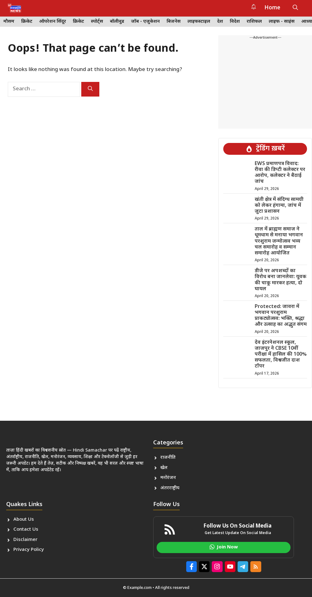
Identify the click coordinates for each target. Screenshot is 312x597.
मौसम (8, 22)
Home (272, 8)
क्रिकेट (26, 22)
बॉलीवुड (117, 22)
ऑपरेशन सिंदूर (52, 22)
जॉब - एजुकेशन (145, 22)
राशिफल (254, 22)
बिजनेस (174, 22)
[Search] (90, 89)
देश (220, 22)
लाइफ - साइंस (282, 22)
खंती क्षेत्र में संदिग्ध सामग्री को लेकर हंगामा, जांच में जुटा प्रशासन (279, 206)
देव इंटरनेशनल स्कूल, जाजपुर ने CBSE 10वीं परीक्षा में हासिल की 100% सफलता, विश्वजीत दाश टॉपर (281, 354)
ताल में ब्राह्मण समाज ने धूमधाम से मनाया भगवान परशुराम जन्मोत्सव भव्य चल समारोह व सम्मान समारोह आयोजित (279, 241)
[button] (295, 8)
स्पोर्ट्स (97, 22)
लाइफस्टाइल (198, 22)
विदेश (235, 22)
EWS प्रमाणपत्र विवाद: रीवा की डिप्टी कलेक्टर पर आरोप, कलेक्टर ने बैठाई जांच (280, 173)
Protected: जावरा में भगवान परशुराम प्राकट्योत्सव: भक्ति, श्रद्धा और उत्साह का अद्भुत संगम (281, 316)
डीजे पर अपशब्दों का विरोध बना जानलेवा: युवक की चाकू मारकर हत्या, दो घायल (280, 280)
